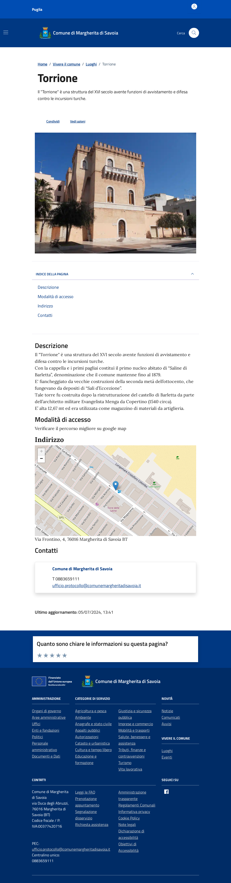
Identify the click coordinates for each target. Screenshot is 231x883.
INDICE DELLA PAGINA (115, 274)
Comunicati (171, 717)
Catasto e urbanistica (92, 743)
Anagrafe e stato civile (93, 724)
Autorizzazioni (86, 737)
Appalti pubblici (87, 730)
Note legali (127, 824)
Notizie (167, 711)
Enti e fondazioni (45, 730)
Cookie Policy (129, 818)
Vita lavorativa (130, 769)
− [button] (41, 459)
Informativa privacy (134, 811)
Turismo (124, 762)
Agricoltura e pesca (90, 711)
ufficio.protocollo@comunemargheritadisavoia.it (71, 849)
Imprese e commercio (135, 724)
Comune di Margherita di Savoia (82, 568)
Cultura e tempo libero (93, 750)
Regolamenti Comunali (136, 805)
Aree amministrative (49, 717)
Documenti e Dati (46, 756)
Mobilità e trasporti (134, 730)
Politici (37, 737)
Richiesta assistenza (91, 824)
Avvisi (166, 724)
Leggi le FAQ (85, 792)
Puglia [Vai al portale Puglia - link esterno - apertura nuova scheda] (37, 9)
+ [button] (41, 451)
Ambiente (83, 717)
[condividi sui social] (49, 121)
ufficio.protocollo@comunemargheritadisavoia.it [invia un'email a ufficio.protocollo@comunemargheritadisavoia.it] (96, 585)
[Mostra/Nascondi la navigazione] (6, 32)
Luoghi (167, 750)
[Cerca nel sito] (194, 33)
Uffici (36, 724)
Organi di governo (46, 711)
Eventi (167, 757)
